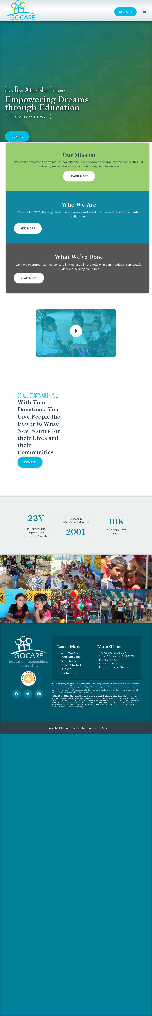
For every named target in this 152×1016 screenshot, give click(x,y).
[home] (22, 10)
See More (27, 240)
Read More (29, 290)
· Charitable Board (71, 659)
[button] (145, 11)
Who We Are (69, 655)
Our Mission (68, 663)
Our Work (67, 671)
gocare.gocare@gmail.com (118, 669)
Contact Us (68, 675)
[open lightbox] (76, 331)
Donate (125, 12)
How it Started (70, 667)
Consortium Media (97, 728)
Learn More (79, 188)
